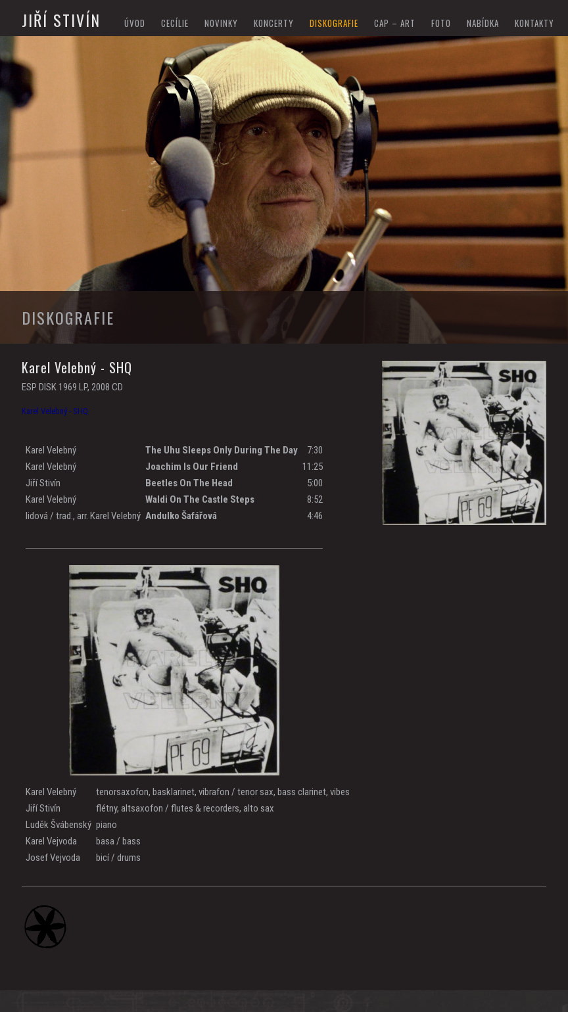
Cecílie (175, 23)
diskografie (334, 23)
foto (441, 23)
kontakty (534, 23)
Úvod (134, 23)
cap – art (394, 23)
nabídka (483, 23)
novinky (221, 23)
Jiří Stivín (61, 20)
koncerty (274, 23)
